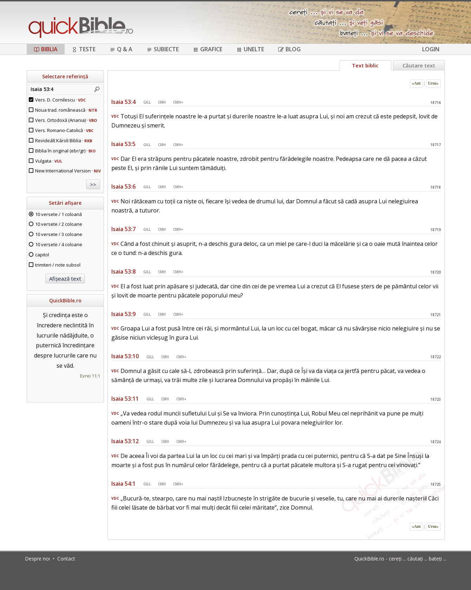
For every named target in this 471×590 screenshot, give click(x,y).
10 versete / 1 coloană (58, 214)
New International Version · (68, 171)
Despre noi (37, 558)
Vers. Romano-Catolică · (64, 130)
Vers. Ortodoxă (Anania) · (66, 120)
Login (430, 49)
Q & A (121, 49)
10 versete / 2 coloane (58, 224)
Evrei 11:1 (90, 376)
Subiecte (162, 49)
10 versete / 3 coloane (58, 234)
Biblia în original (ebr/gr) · (65, 151)
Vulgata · (48, 161)
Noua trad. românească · (66, 110)
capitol (42, 254)
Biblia (46, 49)
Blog (289, 49)
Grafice (207, 49)
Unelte (250, 49)
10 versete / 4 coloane (58, 244)
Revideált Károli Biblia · (63, 140)
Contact (66, 558)
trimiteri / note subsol (57, 265)
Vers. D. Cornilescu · (60, 100)
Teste (84, 49)
